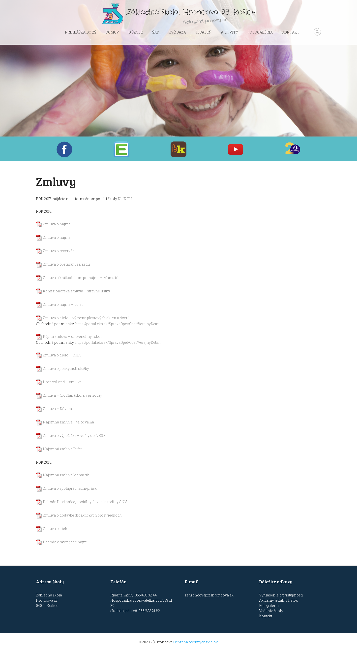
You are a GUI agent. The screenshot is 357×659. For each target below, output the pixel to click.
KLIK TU (125, 198)
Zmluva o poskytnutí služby (66, 368)
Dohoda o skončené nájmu (66, 542)
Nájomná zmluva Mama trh (66, 475)
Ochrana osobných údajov (195, 642)
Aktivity (229, 32)
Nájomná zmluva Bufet (62, 449)
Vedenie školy (271, 610)
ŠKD (155, 32)
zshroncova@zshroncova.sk (209, 595)
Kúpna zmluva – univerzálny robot (72, 336)
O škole (135, 32)
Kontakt (290, 32)
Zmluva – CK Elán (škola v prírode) (72, 395)
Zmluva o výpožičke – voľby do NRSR (74, 435)
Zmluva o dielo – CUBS (62, 355)
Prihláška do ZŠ (80, 32)
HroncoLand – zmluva (62, 382)
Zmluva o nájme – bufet (63, 304)
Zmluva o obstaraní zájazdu (66, 264)
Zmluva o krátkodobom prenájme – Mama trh (81, 277)
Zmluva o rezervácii (60, 250)
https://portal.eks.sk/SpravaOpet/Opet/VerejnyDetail (118, 323)
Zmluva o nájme (56, 224)
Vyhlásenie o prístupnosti (281, 595)
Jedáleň (203, 32)
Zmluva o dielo (55, 528)
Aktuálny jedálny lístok (278, 600)
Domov (112, 32)
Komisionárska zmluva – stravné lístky (76, 291)
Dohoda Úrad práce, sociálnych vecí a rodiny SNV (85, 501)
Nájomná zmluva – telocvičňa (68, 422)
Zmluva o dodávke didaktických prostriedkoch (82, 515)
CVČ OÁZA (177, 32)
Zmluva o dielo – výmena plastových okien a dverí (86, 317)
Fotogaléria (260, 32)
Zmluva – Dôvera (57, 408)
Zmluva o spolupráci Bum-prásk (70, 488)
